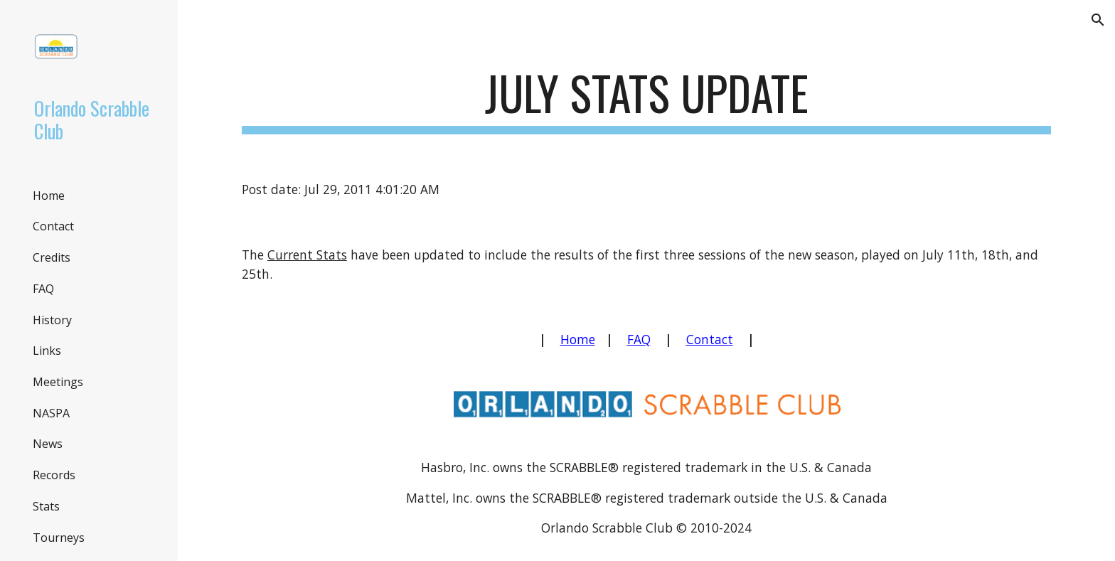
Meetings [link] (58, 382)
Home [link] (49, 195)
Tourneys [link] (59, 537)
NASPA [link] (51, 413)
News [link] (48, 444)
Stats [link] (46, 506)
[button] (1098, 20)
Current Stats (307, 254)
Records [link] (54, 475)
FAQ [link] (43, 288)
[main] (646, 100)
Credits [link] (51, 257)
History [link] (52, 320)
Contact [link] (53, 226)
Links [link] (47, 350)
